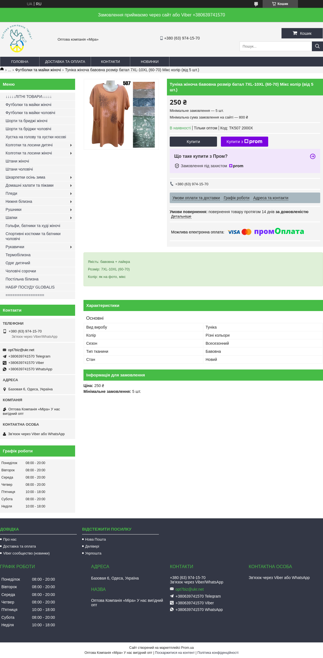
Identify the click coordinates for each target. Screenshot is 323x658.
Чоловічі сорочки (21, 271)
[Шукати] (317, 46)
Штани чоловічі (19, 169)
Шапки (11, 217)
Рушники (13, 209)
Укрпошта (93, 553)
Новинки (150, 62)
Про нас (9, 539)
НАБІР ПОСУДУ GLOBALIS (30, 287)
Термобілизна (18, 255)
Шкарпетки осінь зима (25, 177)
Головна (19, 62)
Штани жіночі (17, 161)
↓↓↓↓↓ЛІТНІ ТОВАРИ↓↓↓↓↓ (29, 96)
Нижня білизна (19, 201)
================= (25, 295)
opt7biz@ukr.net (21, 350)
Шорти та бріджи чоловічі (28, 129)
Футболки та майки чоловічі (30, 112)
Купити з (244, 141)
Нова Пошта (95, 539)
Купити (193, 141)
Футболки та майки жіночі (38, 70)
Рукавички (15, 247)
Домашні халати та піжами (29, 185)
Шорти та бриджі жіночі (26, 121)
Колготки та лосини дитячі (29, 145)
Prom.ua (187, 648)
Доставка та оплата (65, 62)
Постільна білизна (22, 279)
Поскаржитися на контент (174, 653)
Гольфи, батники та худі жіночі (33, 225)
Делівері (92, 546)
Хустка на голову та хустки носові (36, 137)
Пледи (11, 193)
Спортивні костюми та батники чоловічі (33, 236)
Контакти (110, 62)
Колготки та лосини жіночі (29, 153)
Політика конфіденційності (218, 653)
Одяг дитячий (18, 263)
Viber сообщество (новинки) (26, 553)
